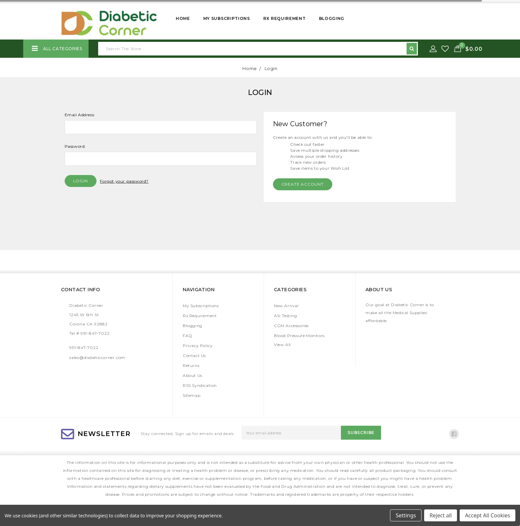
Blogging (332, 18)
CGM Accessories (291, 325)
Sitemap (191, 395)
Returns (191, 365)
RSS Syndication (200, 385)
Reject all (440, 515)
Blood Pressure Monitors (299, 335)
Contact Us (194, 355)
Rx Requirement (284, 18)
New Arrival (286, 305)
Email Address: (80, 114)
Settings (406, 515)
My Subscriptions (226, 18)
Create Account (303, 184)
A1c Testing (285, 315)
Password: (75, 146)
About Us (192, 375)
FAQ (187, 335)
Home (183, 18)
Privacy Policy (198, 345)
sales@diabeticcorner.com (97, 357)
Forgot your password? (124, 181)
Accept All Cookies (487, 515)
